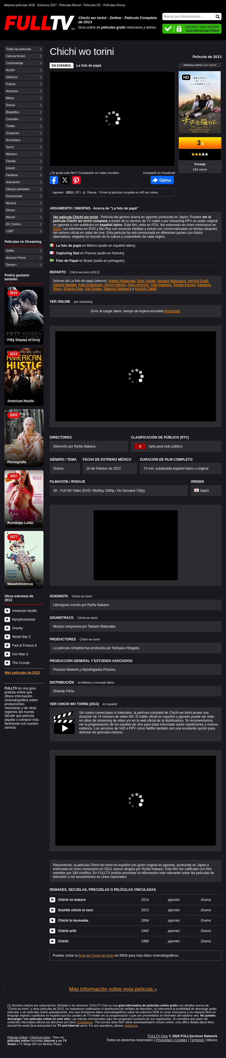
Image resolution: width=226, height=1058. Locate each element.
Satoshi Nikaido (64, 285)
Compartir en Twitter (65, 180)
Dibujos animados (18, 189)
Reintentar (172, 311)
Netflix (10, 250)
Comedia (12, 119)
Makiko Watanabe (122, 281)
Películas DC (92, 5)
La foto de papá (88, 65)
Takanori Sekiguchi (117, 289)
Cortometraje (14, 63)
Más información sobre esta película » (113, 989)
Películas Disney (114, 5)
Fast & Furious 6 (24, 645)
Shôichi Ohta (73, 289)
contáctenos (85, 1022)
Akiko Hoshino (138, 285)
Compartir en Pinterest (76, 180)
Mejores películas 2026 (19, 5)
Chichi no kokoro (72, 900)
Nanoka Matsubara (171, 281)
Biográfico (12, 112)
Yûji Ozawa (93, 289)
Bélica (10, 98)
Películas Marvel (70, 5)
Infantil (10, 168)
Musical (11, 203)
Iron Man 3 (20, 654)
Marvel (10, 217)
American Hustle (24, 611)
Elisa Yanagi (146, 281)
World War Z (21, 637)
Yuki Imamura (161, 285)
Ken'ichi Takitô (145, 289)
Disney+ (11, 264)
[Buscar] (192, 16)
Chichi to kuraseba (73, 920)
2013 (57, 229)
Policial (10, 84)
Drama (10, 105)
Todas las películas (18, 49)
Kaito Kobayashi (90, 285)
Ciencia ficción (15, 56)
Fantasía (11, 175)
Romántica (13, 140)
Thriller (10, 126)
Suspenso (12, 133)
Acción (10, 70)
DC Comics (13, 224)
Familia (10, 161)
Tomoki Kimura (184, 285)
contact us (131, 1025)
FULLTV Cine (158, 1036)
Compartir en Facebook (54, 180)
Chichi (63, 941)
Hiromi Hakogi (115, 285)
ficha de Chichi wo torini (96, 955)
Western (11, 154)
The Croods (21, 663)
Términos (197, 1040)
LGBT (10, 231)
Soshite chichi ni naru (75, 910)
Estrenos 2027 (47, 5)
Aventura (12, 91)
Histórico (11, 77)
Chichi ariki (67, 931)
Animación (13, 182)
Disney (10, 210)
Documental (14, 196)
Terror (10, 147)
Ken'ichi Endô (198, 281)
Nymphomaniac (23, 619)
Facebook (162, 180)
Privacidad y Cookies (171, 1040)
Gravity (17, 628)
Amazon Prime (16, 257)
